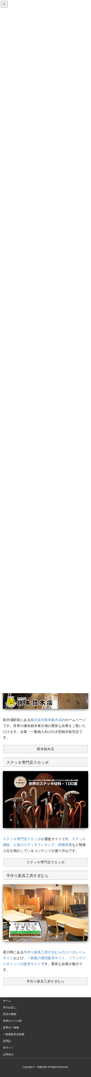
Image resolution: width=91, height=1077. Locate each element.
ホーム (7, 1000)
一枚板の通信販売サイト (46, 958)
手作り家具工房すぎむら (45, 981)
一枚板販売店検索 (13, 1034)
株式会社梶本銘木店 (46, 720)
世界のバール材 (12, 1020)
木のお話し (9, 1007)
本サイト (8, 1047)
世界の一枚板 (11, 1027)
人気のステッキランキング (34, 845)
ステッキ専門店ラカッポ (22, 839)
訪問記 (7, 1040)
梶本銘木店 (45, 749)
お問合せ (8, 1054)
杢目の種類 (9, 1014)
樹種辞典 (65, 845)
